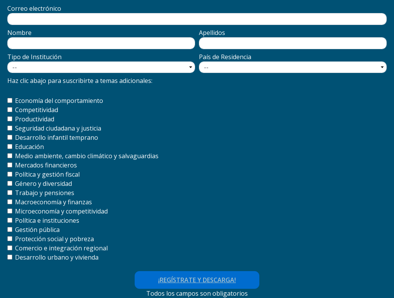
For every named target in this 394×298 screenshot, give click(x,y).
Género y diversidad (43, 183)
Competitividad (36, 110)
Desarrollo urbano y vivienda (56, 257)
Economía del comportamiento (59, 100)
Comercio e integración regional (61, 248)
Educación (29, 146)
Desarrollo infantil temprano (56, 137)
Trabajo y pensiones (44, 193)
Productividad (34, 119)
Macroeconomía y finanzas (53, 202)
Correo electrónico (34, 8)
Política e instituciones (47, 220)
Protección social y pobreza (54, 239)
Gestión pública (37, 229)
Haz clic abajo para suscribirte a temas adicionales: (79, 80)
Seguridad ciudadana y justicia (58, 128)
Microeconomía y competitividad (61, 211)
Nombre (19, 32)
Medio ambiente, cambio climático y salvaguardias (87, 156)
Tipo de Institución (34, 57)
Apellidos (212, 32)
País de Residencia (225, 57)
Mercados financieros (46, 165)
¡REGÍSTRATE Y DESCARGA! (197, 280)
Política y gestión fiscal (47, 174)
